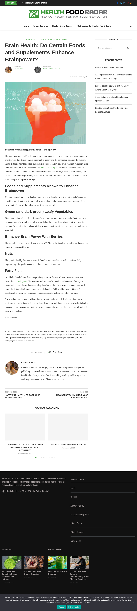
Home (26, 26)
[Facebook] (117, 3)
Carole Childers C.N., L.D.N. (52, 69)
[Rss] (131, 3)
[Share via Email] (61, 352)
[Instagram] (124, 3)
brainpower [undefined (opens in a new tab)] (22, 281)
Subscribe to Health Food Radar (94, 26)
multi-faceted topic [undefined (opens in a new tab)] (49, 167)
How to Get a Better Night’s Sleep (68, 444)
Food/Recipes (40, 26)
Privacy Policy (76, 523)
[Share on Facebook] (53, 352)
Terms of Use (76, 540)
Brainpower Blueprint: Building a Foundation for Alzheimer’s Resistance (25, 447)
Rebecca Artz (18, 69)
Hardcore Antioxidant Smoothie (36, 3)
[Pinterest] (128, 3)
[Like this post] (50, 352)
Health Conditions (62, 26)
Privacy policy (74, 607)
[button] (20, 3)
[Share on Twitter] (56, 352)
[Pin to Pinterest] (58, 352)
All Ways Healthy (77, 505)
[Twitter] (121, 3)
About (73, 488)
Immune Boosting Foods (80, 514)
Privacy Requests (77, 532)
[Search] (130, 26)
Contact (74, 496)
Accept (61, 607)
